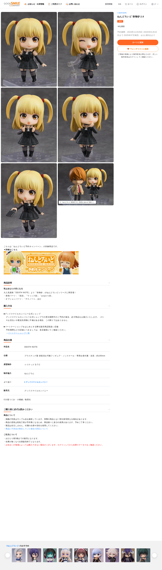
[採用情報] (106, 4)
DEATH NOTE (122, 13)
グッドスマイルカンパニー (37, 382)
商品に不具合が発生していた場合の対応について (27, 429)
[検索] (118, 4)
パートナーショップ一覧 (19, 333)
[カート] (129, 4)
